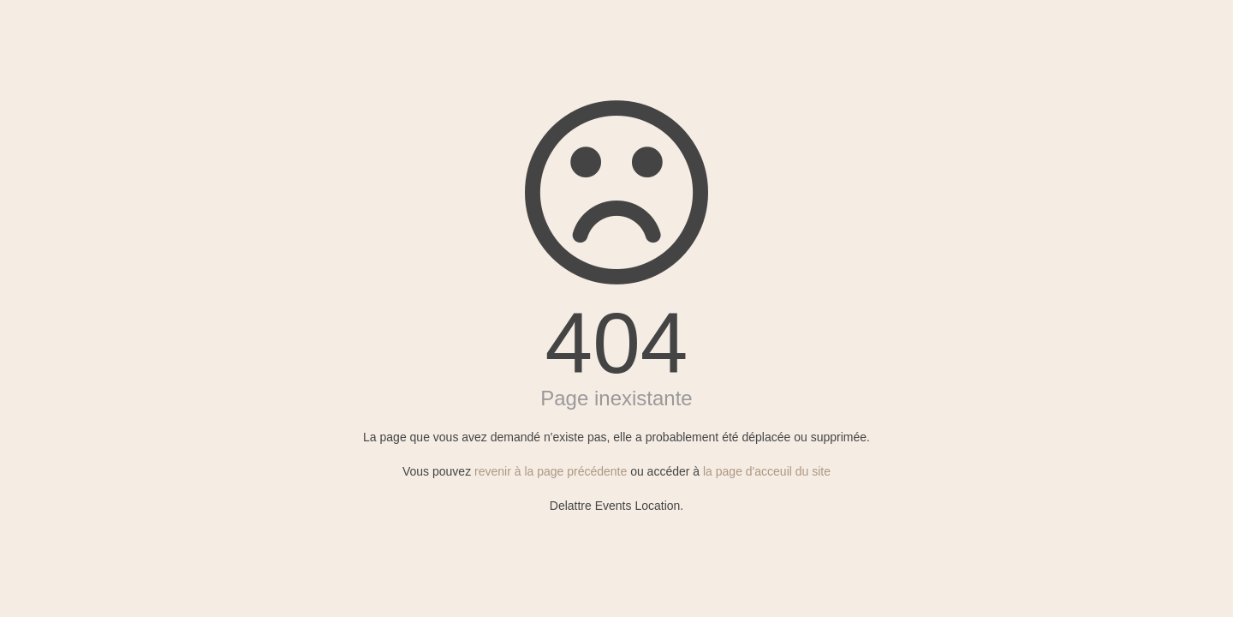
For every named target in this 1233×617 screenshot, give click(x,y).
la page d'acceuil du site (767, 471)
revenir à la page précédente (550, 471)
